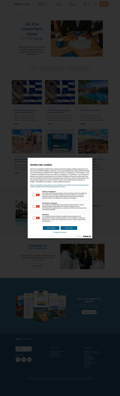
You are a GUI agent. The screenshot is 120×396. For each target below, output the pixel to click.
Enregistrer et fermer (60, 232)
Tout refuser (69, 228)
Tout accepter (51, 228)
